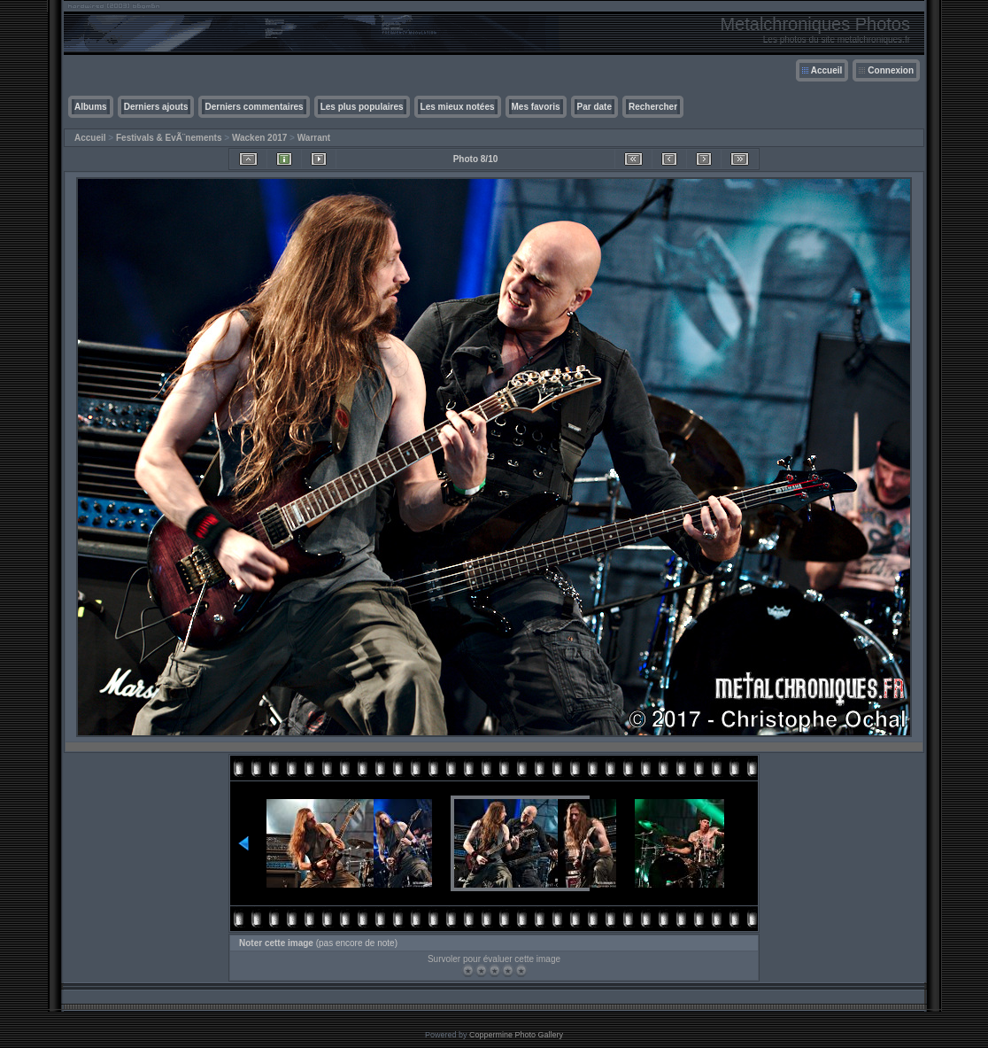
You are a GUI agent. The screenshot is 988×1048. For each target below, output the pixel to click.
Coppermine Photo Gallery (516, 1034)
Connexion (891, 70)
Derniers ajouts (156, 107)
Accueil (827, 70)
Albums (90, 107)
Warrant (313, 138)
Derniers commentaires (254, 107)
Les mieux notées (458, 107)
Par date (594, 107)
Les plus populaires (362, 107)
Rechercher (653, 107)
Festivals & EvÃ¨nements (169, 138)
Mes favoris (536, 107)
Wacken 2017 (259, 138)
